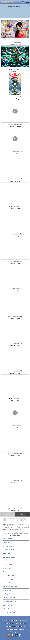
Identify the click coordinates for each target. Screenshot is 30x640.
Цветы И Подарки (8, 579)
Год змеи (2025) (17, 69)
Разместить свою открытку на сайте (15, 623)
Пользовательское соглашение (15, 629)
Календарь (6, 542)
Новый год (17, 42)
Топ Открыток (7, 538)
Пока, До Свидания (9, 612)
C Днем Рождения (8, 550)
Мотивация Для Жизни (10, 586)
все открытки (7, 2)
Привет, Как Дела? (8, 575)
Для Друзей (6, 572)
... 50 (24, 520)
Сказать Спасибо (8, 564)
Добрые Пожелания (9, 557)
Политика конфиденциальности (14, 626)
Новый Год (6, 609)
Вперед (21, 514)
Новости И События (9, 597)
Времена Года (7, 561)
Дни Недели (6, 553)
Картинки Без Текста (9, 583)
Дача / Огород (7, 605)
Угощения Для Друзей (9, 601)
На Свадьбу (6, 594)
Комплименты (7, 590)
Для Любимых (7, 568)
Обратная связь (24, 621)
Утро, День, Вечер (8, 546)
